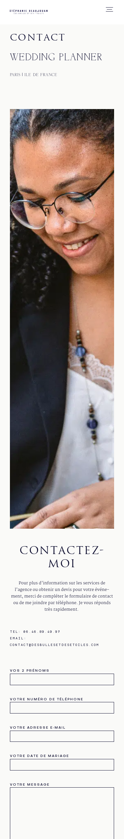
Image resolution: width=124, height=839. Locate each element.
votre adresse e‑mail (62, 732)
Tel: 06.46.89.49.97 (35, 631)
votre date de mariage (62, 761)
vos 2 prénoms (62, 675)
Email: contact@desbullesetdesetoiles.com (54, 641)
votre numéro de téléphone (62, 704)
